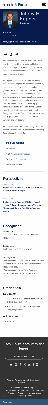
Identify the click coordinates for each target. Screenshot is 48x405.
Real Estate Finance (14, 164)
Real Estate (10, 148)
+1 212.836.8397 (12, 35)
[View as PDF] (11, 54)
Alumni (21, 393)
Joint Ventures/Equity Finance (18, 154)
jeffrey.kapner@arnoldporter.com (16, 42)
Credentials (12, 288)
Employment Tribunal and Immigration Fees (24, 390)
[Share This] (17, 54)
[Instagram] (16, 364)
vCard (35, 42)
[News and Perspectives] (36, 364)
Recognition (12, 226)
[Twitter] (25, 364)
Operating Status (24, 395)
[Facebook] (20, 364)
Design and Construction (16, 159)
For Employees (34, 393)
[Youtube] (29, 364)
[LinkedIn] (11, 364)
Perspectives (13, 178)
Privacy (11, 393)
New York (7, 32)
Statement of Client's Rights (23, 387)
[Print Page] (5, 54)
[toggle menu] (43, 4)
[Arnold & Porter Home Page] (15, 4)
